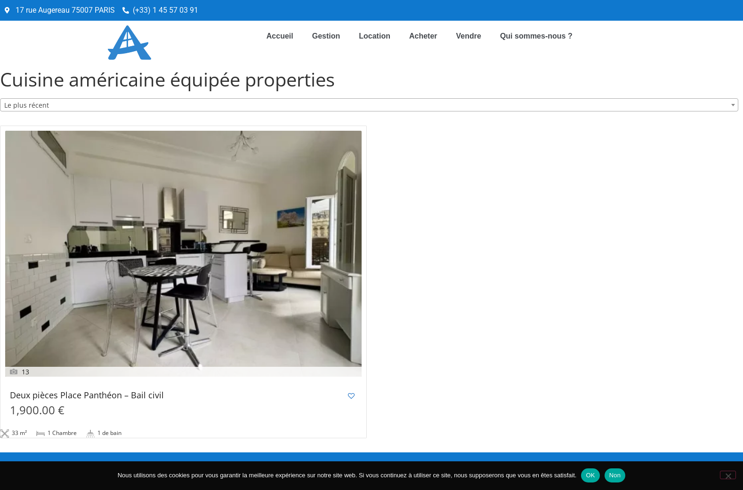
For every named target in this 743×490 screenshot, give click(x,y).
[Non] (728, 475)
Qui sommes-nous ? (536, 36)
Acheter (423, 36)
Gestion (326, 36)
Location (374, 36)
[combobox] (369, 104)
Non (615, 475)
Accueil (280, 36)
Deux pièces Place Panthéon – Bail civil (87, 396)
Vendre (468, 36)
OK (590, 475)
